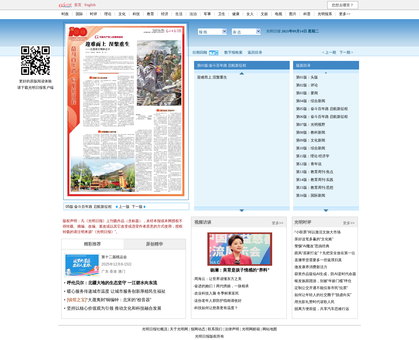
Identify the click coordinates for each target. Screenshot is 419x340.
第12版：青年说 (309, 164)
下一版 (139, 207)
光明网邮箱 (251, 329)
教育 (150, 14)
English (90, 5)
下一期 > (346, 52)
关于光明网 (179, 329)
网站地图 (269, 329)
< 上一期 (329, 52)
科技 (136, 14)
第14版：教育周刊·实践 (314, 180)
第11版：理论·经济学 (313, 156)
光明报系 (325, 14)
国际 (79, 14)
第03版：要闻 (307, 93)
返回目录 (255, 52)
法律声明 (232, 329)
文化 (122, 14)
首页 (77, 5)
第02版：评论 (307, 85)
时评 (93, 14)
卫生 (221, 14)
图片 (292, 14)
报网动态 (198, 329)
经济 (164, 14)
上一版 (123, 207)
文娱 (264, 14)
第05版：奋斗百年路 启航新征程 (322, 109)
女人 (250, 14)
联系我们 (215, 329)
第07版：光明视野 (310, 124)
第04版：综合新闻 (310, 101)
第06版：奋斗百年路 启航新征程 (322, 117)
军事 (207, 14)
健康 (235, 14)
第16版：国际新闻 (310, 195)
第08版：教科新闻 (310, 132)
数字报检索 (233, 52)
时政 (65, 14)
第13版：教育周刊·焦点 (314, 172)
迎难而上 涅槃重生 (212, 77)
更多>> (345, 14)
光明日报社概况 (154, 329)
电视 (278, 14)
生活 (179, 14)
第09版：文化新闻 (310, 140)
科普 (307, 14)
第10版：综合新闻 (310, 148)
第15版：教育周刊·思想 (314, 187)
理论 (107, 14)
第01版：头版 (307, 77)
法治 (193, 14)
